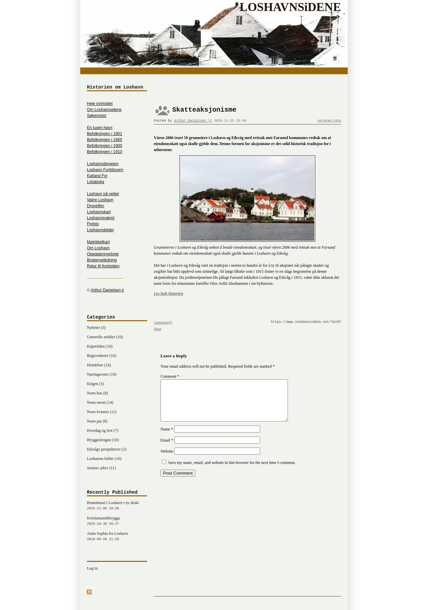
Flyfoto (93, 224)
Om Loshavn (98, 248)
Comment (169, 376)
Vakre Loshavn (100, 200)
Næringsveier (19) (101, 374)
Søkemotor (97, 115)
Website (166, 459)
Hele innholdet (100, 103)
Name (166, 437)
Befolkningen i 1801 (104, 133)
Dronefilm (95, 206)
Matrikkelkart (98, 242)
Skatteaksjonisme (204, 110)
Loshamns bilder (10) (104, 458)
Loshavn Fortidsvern (105, 169)
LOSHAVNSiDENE (290, 7)
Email (166, 448)
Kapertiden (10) (99, 346)
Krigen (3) (95, 383)
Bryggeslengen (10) (103, 440)
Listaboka (95, 181)
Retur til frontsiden (103, 266)
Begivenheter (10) (101, 355)
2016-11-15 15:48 (230, 121)
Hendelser (329, 121)
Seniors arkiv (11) (101, 468)
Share (158, 329)
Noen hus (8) (97, 393)
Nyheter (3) (96, 327)
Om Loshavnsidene (104, 109)
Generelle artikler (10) (105, 337)
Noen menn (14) (100, 402)
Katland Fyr (97, 175)
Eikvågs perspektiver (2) (106, 449)
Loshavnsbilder (100, 230)
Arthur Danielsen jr (193, 121)
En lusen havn (99, 127)
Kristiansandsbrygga (117, 521)
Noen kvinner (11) (101, 411)
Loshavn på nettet (103, 194)
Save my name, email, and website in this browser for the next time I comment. (232, 470)
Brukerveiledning (102, 260)
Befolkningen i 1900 (104, 145)
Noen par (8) (97, 421)
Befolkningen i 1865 (104, 139)
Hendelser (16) (99, 365)
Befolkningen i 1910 (104, 151)
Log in (92, 568)
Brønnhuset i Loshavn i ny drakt (117, 506)
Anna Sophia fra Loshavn (117, 536)
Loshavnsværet (100, 218)
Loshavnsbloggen (102, 163)
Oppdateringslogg (103, 254)
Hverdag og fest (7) (102, 430)
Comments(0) (163, 322)
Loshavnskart (99, 212)
